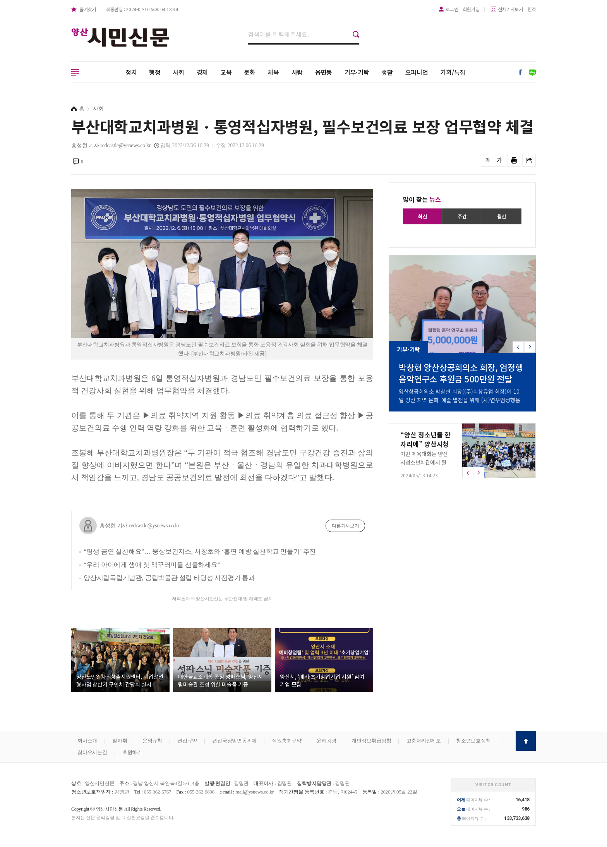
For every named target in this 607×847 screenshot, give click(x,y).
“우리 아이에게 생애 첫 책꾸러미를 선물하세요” (152, 564)
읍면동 (323, 72)
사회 (178, 72)
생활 (387, 72)
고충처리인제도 (423, 741)
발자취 (119, 741)
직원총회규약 (287, 741)
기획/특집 (452, 72)
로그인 (452, 9)
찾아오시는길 (92, 752)
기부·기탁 (357, 72)
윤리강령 (326, 741)
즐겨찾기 (87, 9)
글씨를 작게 (487, 160)
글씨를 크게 (499, 160)
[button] (529, 347)
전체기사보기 (510, 9)
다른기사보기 (345, 526)
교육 (226, 72)
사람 (297, 72)
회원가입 (471, 9)
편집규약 (187, 741)
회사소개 (87, 741)
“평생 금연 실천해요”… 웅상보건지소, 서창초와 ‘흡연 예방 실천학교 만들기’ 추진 (200, 551)
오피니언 (416, 72)
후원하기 (132, 752)
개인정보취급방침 (371, 741)
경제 (202, 72)
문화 (249, 72)
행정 (155, 72)
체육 (273, 72)
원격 (532, 9)
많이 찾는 (422, 199)
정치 (131, 72)
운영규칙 (152, 741)
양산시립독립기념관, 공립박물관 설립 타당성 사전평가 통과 (169, 578)
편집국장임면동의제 (234, 741)
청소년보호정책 (473, 741)
